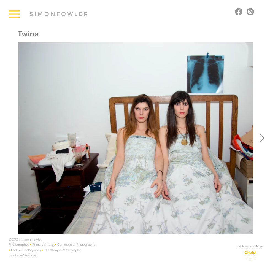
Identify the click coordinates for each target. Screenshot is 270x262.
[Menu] (14, 14)
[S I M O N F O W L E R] (58, 14)
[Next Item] (261, 138)
